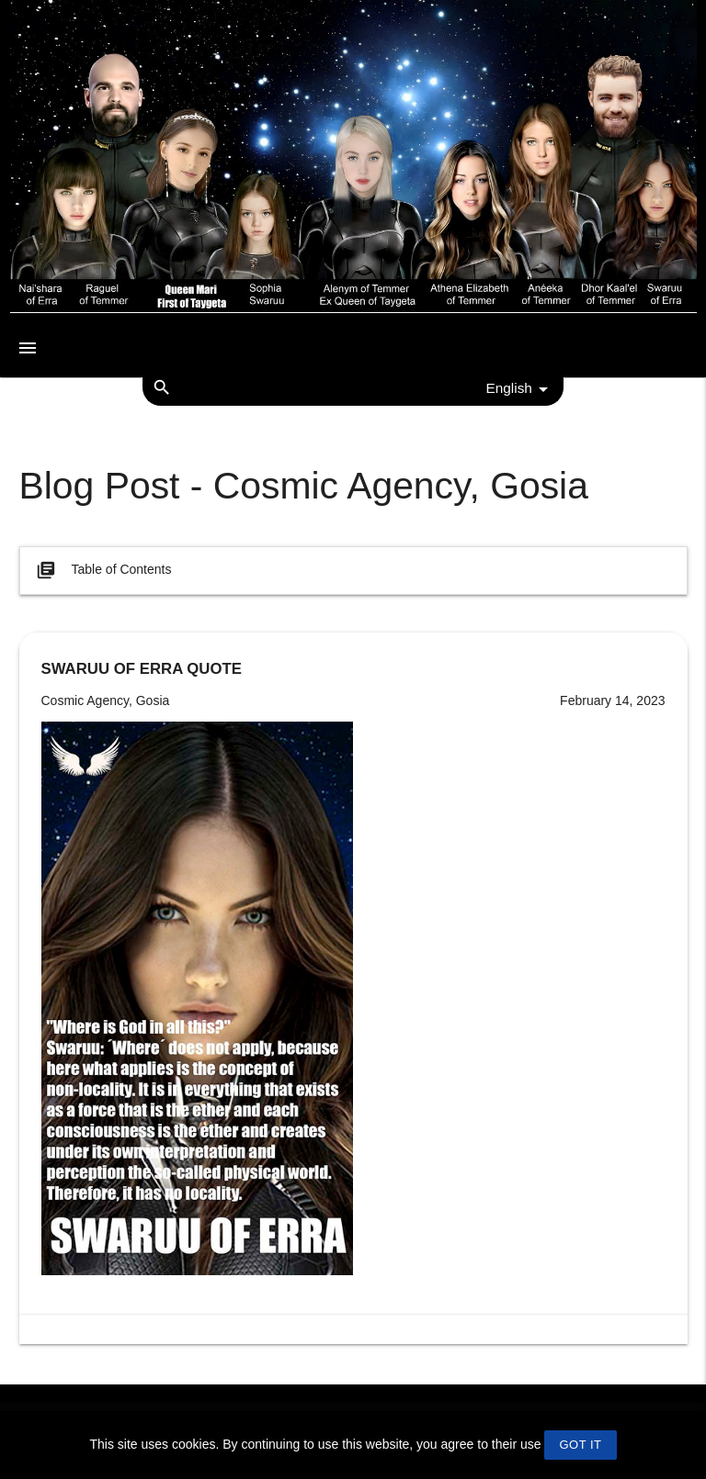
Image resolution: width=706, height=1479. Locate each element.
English (519, 389)
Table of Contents (102, 570)
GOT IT (580, 1444)
